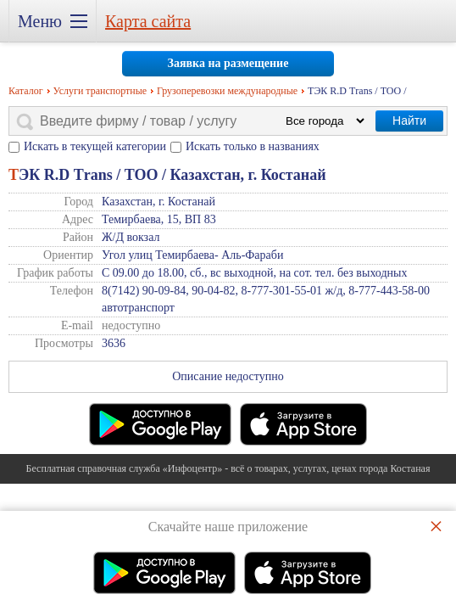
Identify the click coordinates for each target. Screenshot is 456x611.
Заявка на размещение (228, 63)
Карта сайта (148, 21)
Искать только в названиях (253, 146)
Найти (409, 120)
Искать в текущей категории (95, 146)
